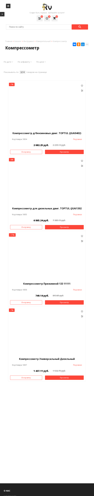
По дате (8, 61)
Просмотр (64, 152)
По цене (41, 61)
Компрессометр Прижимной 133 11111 (46, 283)
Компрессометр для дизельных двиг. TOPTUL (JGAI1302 (47, 208)
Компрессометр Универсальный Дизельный (47, 359)
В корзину (26, 152)
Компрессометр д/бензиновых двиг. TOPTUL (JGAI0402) (47, 133)
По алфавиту (25, 61)
